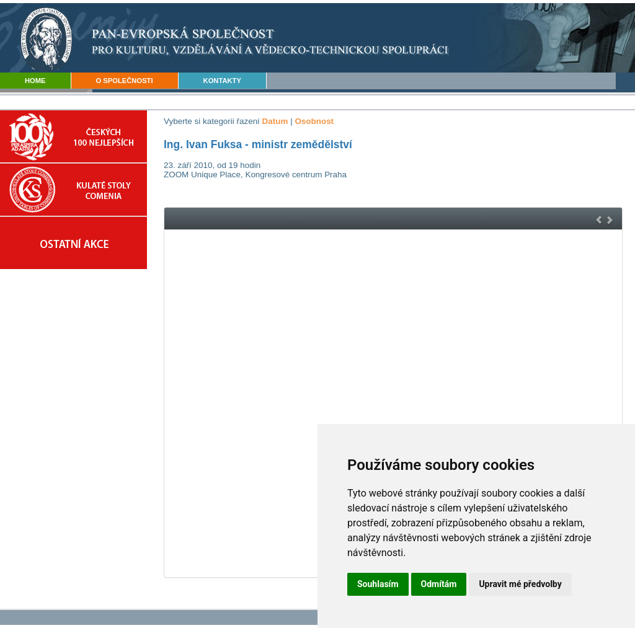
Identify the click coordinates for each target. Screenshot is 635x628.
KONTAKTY (222, 80)
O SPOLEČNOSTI (124, 80)
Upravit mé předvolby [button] (520, 584)
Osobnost (314, 121)
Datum (275, 121)
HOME (35, 80)
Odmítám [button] (439, 584)
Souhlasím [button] (378, 584)
